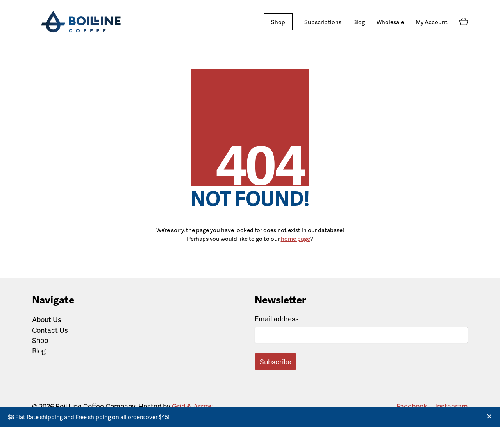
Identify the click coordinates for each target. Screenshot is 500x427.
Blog (39, 350)
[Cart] (463, 22)
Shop (40, 340)
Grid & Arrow (192, 406)
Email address (277, 318)
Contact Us (50, 330)
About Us (46, 319)
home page (295, 238)
